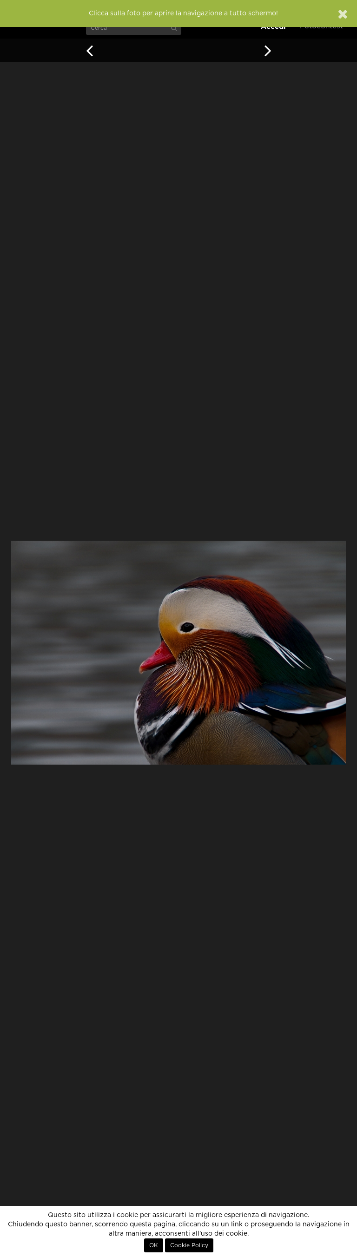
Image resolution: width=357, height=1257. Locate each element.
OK (153, 1245)
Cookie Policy (189, 1245)
